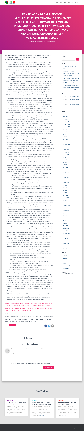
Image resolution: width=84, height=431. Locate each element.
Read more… (22, 413)
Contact (76, 2)
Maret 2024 (65, 167)
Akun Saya (8, 427)
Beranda (14, 427)
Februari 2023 (66, 197)
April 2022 (65, 223)
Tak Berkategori (66, 265)
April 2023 (65, 192)
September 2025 (66, 126)
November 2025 (66, 124)
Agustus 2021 (66, 243)
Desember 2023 (66, 175)
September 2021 (66, 241)
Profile (64, 263)
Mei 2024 (65, 162)
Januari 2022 (66, 230)
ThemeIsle (77, 428)
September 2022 (66, 210)
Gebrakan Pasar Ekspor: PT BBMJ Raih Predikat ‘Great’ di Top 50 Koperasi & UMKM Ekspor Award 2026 (71, 80)
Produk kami (65, 260)
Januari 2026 (66, 119)
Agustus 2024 (66, 154)
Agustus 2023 (66, 182)
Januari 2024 (66, 172)
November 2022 (66, 205)
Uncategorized (12, 326)
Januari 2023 (66, 200)
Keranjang (26, 427)
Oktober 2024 (66, 149)
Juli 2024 (65, 157)
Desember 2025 (66, 121)
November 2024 (66, 147)
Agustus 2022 (66, 213)
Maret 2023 (65, 195)
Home (57, 2)
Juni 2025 (65, 131)
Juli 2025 (65, 129)
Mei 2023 (65, 190)
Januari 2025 (66, 142)
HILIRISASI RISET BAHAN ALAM (69, 66)
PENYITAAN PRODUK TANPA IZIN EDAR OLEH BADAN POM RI (42, 403)
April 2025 (65, 136)
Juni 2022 (65, 218)
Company (65, 255)
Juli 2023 (65, 185)
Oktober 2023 (66, 177)
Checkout (20, 427)
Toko (45, 427)
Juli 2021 (65, 246)
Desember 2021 (66, 233)
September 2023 (66, 180)
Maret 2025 (65, 139)
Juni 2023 (65, 187)
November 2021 (66, 235)
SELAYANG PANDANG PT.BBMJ (36, 427)
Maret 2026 (65, 116)
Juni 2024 (65, 159)
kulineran (65, 258)
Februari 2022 (66, 228)
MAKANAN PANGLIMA (74, 96)
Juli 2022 (65, 215)
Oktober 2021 (66, 238)
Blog (65, 2)
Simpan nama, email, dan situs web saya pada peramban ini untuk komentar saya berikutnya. (32, 365)
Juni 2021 (65, 248)
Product (70, 2)
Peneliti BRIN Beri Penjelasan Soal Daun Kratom (67, 403)
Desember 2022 (66, 202)
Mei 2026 (65, 114)
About (61, 2)
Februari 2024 (66, 169)
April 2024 (65, 164)
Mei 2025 (65, 134)
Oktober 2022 (66, 208)
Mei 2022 (65, 220)
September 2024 (66, 152)
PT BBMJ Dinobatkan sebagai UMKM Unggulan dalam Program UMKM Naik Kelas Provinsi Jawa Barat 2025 (71, 87)
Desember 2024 (66, 144)
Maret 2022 (65, 225)
